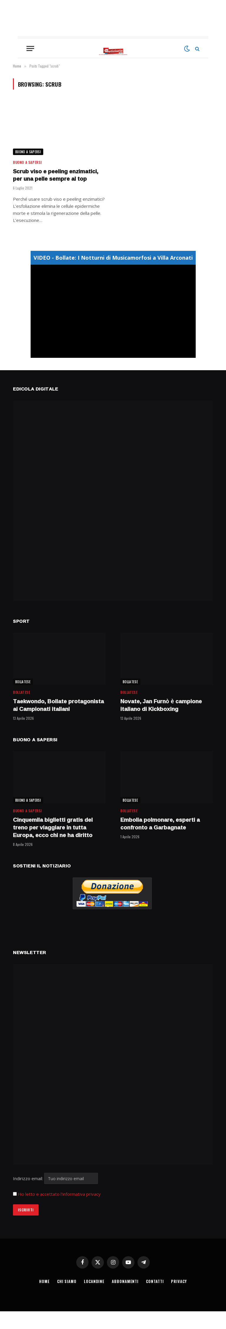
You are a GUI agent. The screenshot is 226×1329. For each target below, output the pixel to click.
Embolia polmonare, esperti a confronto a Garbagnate (160, 823)
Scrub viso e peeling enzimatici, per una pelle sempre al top (55, 175)
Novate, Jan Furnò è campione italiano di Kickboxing (161, 705)
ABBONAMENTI (125, 1281)
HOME (44, 1281)
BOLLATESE (23, 681)
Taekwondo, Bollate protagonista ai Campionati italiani (58, 705)
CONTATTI (155, 1281)
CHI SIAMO (67, 1281)
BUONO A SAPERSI (28, 151)
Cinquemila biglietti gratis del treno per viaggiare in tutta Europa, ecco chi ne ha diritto (53, 827)
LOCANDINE (94, 1281)
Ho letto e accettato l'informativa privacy (59, 1194)
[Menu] (30, 48)
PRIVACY (179, 1281)
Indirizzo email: (55, 1178)
